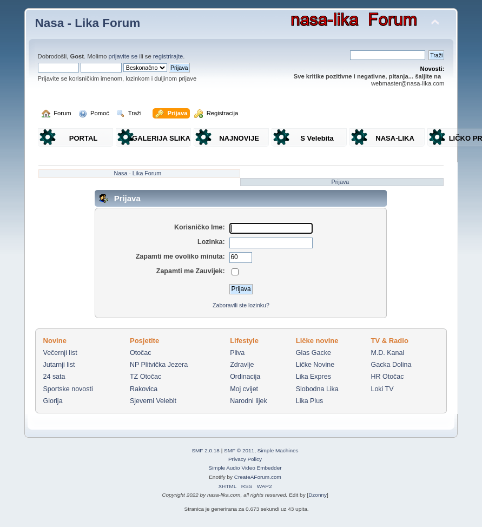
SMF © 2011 (239, 450)
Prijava (340, 182)
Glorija (53, 401)
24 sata (54, 376)
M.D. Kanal (388, 353)
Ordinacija (245, 376)
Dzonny (317, 495)
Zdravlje (242, 364)
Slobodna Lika (317, 389)
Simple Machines (278, 450)
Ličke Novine (315, 364)
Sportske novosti (68, 389)
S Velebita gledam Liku (317, 140)
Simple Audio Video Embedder (244, 468)
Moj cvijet (244, 389)
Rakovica (143, 389)
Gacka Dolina (391, 364)
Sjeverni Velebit (153, 401)
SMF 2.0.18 (206, 450)
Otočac (140, 353)
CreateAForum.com (257, 477)
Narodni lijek (248, 401)
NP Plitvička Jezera (159, 364)
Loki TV (382, 389)
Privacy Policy (245, 459)
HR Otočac (387, 376)
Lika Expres (313, 376)
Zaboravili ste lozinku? (241, 305)
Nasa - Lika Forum (88, 23)
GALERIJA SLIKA (161, 138)
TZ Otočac (145, 376)
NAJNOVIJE (239, 138)
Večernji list (60, 353)
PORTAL (83, 138)
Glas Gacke (313, 353)
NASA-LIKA (394, 138)
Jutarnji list (59, 364)
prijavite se (123, 56)
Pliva (237, 353)
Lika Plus (309, 401)
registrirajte (168, 56)
